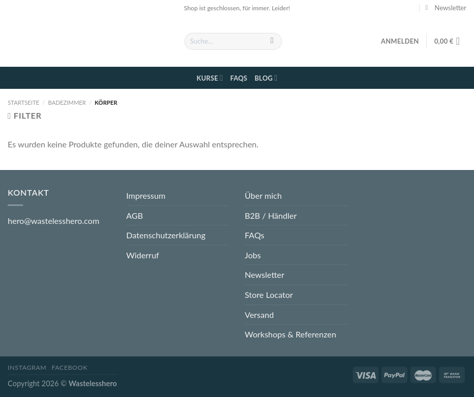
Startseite (24, 102)
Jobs (253, 255)
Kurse (210, 78)
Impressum (145, 195)
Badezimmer (67, 102)
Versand (259, 314)
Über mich (263, 195)
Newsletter (265, 274)
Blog (266, 78)
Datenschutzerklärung (165, 235)
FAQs (238, 78)
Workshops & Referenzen (290, 334)
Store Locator (269, 294)
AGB (134, 215)
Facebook (69, 367)
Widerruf (142, 255)
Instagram (27, 367)
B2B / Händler (271, 215)
